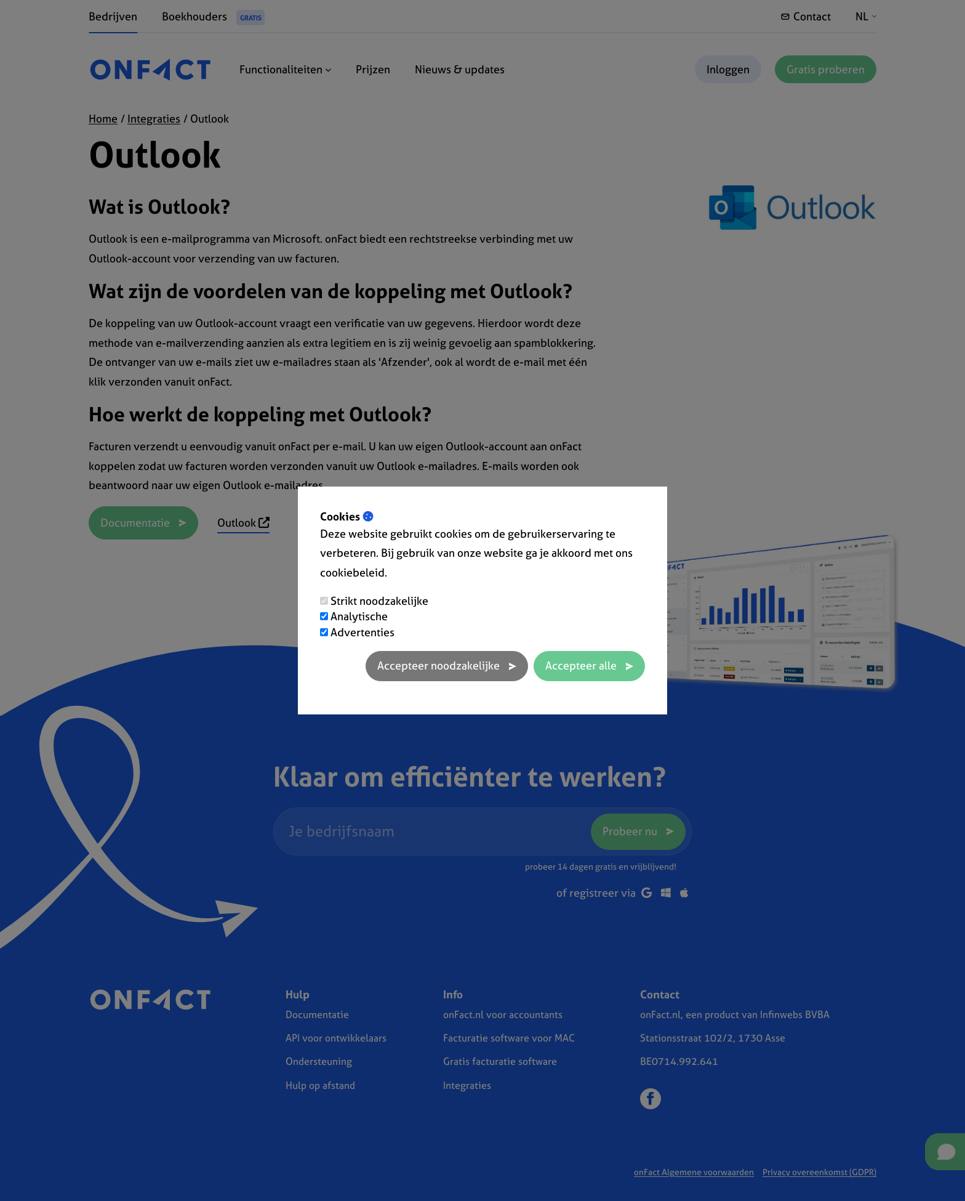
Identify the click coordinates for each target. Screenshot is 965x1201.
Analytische (359, 616)
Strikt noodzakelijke (379, 601)
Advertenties (362, 632)
